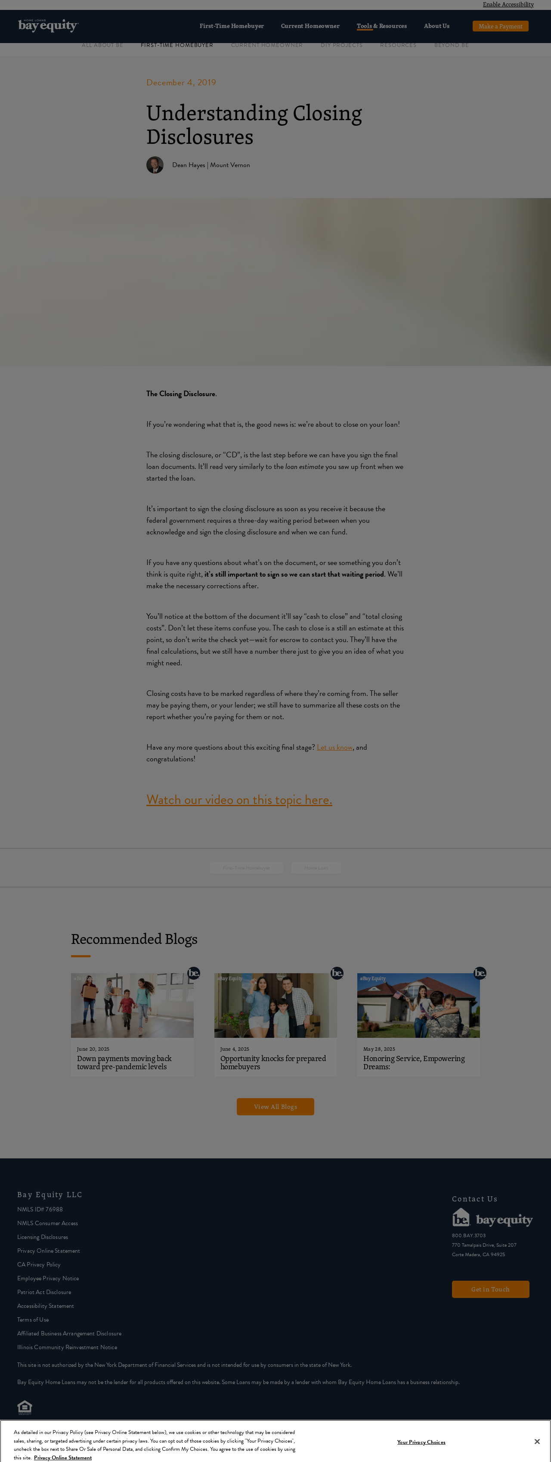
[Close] (537, 1446)
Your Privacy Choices (421, 1447)
